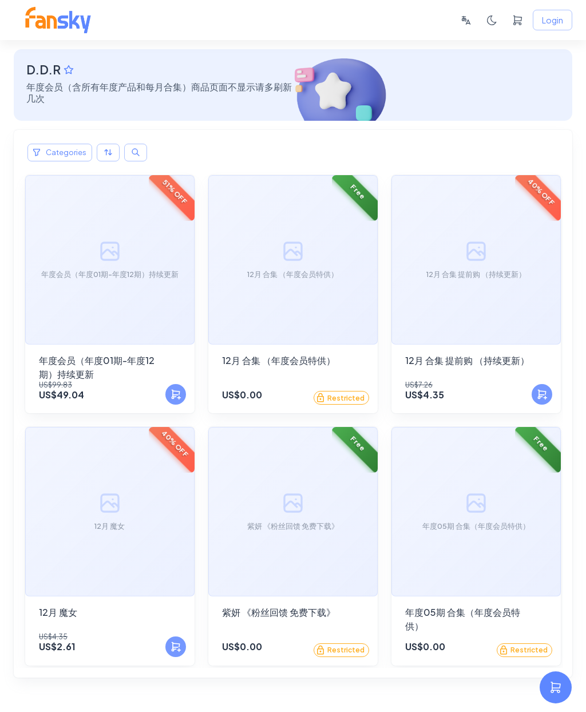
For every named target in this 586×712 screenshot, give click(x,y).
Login (552, 20)
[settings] (556, 687)
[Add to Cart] (175, 394)
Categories (60, 152)
